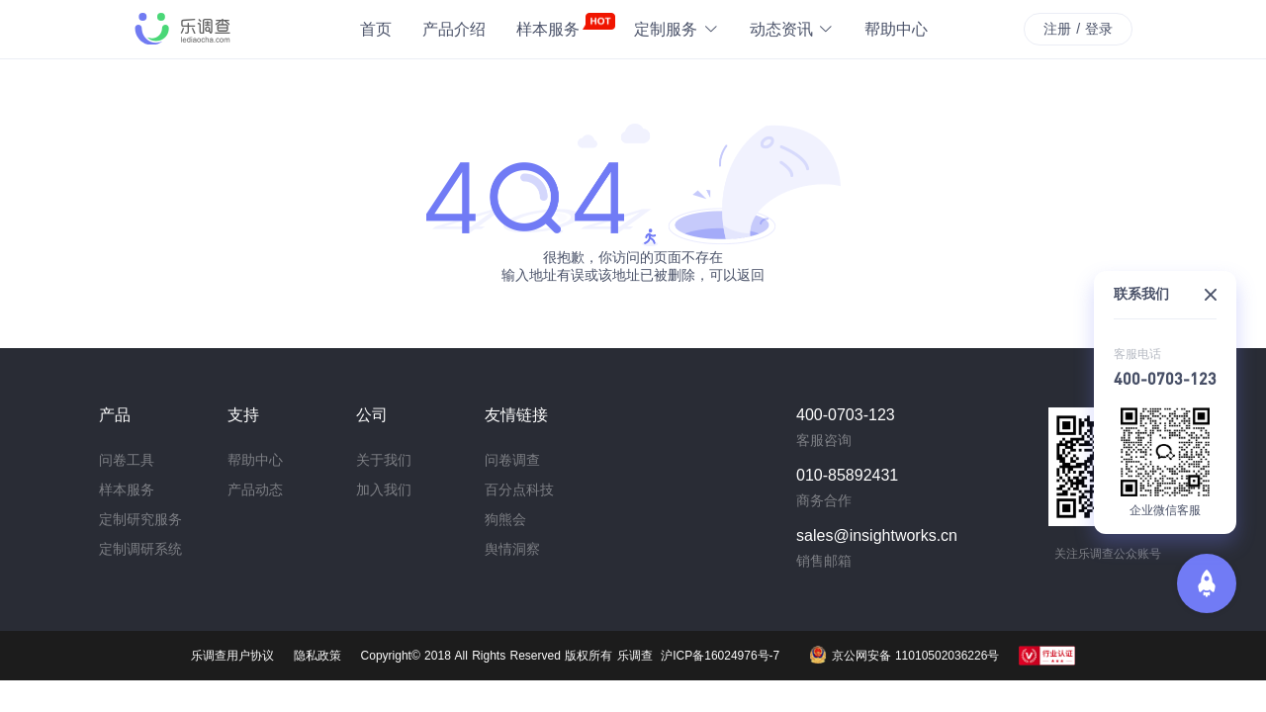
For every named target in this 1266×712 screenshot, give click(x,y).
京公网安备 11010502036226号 (904, 655)
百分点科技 (519, 489)
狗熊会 (505, 519)
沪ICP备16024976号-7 (720, 656)
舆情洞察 (512, 549)
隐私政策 (317, 656)
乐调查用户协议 (232, 656)
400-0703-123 (1165, 378)
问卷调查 (512, 460)
